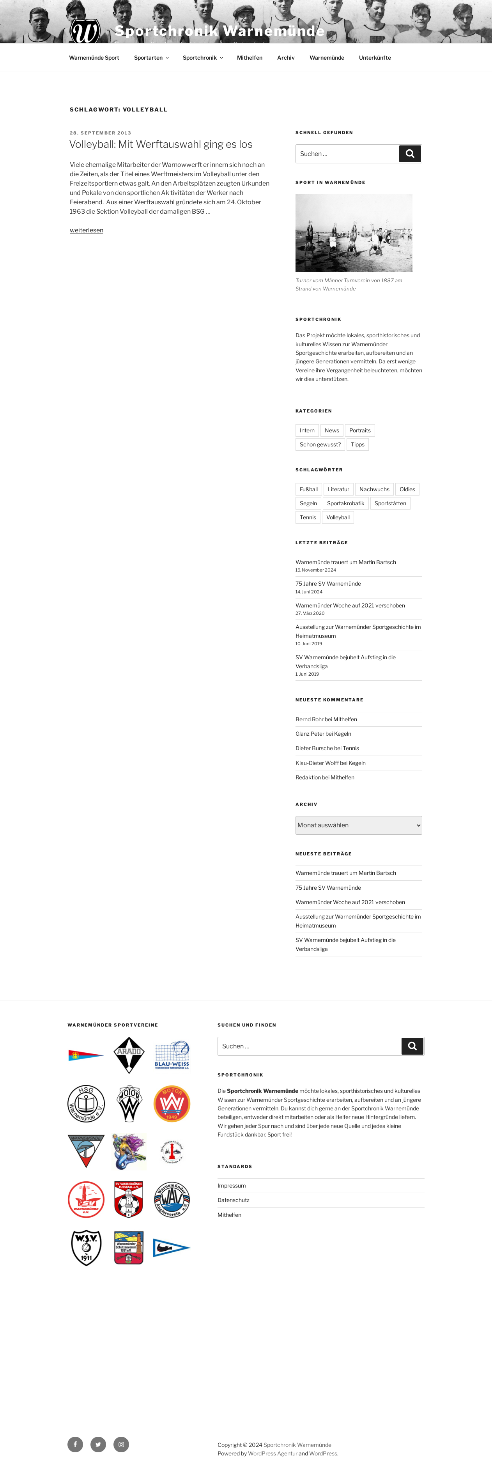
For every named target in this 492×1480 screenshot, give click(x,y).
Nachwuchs (374, 489)
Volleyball (338, 517)
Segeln (308, 503)
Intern (307, 430)
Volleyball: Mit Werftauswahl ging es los (161, 144)
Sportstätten (390, 503)
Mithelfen (249, 57)
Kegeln (342, 733)
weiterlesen (86, 230)
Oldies (407, 489)
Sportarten (152, 57)
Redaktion (308, 777)
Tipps (358, 444)
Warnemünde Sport (94, 57)
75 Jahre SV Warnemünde (328, 583)
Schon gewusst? (320, 444)
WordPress (323, 1453)
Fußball (309, 489)
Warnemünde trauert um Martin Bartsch (346, 562)
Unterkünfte (375, 57)
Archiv (286, 57)
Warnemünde (327, 57)
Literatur (338, 489)
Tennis (308, 517)
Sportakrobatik (346, 503)
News (332, 430)
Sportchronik (203, 57)
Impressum (232, 1185)
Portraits (360, 430)
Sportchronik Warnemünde (220, 30)
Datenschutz (234, 1200)
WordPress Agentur (272, 1453)
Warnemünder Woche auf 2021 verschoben (350, 605)
